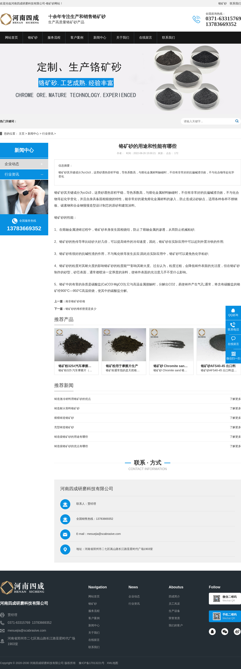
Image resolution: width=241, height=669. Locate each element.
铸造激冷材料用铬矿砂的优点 (72, 398)
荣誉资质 (174, 618)
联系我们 (235, 3)
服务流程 (94, 610)
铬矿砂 (222, 3)
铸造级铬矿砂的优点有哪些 (71, 446)
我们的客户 (176, 625)
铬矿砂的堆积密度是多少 (80, 308)
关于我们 (94, 632)
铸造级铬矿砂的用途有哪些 (71, 436)
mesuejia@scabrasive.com (104, 533)
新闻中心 (33, 133)
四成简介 (174, 596)
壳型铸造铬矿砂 (64, 427)
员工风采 (174, 603)
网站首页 (94, 596)
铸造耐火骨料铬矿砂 (67, 408)
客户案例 (94, 618)
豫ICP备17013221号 (91, 663)
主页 (22, 133)
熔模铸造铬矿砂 (64, 417)
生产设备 (174, 610)
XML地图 (112, 663)
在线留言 (94, 639)
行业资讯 (47, 133)
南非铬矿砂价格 (75, 301)
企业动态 (12, 164)
